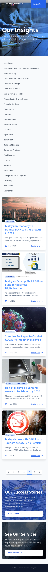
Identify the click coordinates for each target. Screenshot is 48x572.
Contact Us (38, 4)
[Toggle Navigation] (3, 4)
